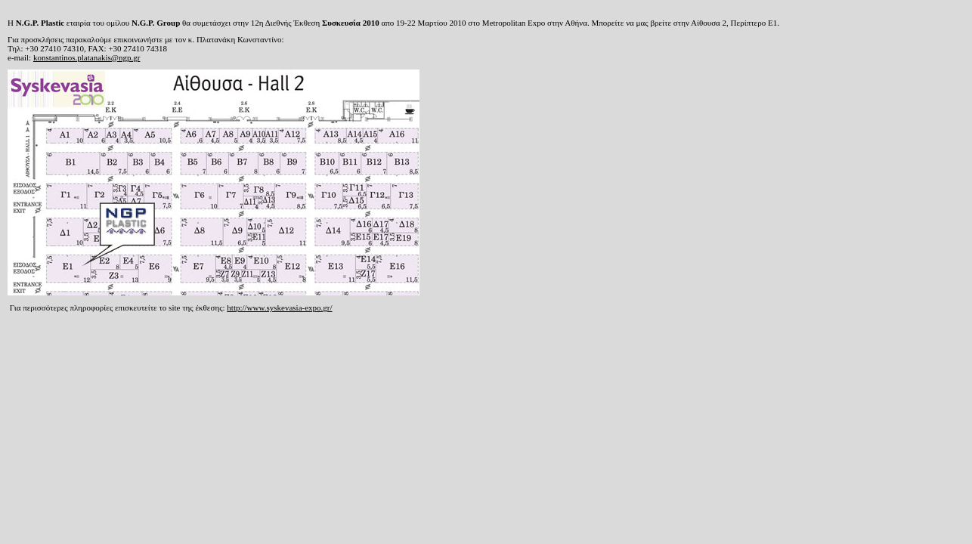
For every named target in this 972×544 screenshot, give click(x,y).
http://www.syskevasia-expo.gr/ (279, 307)
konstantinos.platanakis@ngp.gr (87, 57)
